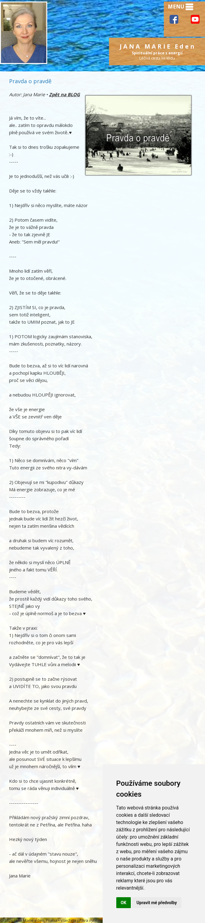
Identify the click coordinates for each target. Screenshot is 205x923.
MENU (180, 7)
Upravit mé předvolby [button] (157, 902)
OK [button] (124, 902)
